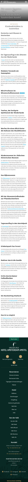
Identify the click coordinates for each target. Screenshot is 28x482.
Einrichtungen (14, 396)
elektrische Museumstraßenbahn (15, 208)
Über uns (14, 409)
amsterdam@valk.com (14, 454)
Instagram (14, 471)
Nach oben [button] (14, 339)
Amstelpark (6, 226)
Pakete (14, 385)
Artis (3, 60)
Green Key (20, 357)
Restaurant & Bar (14, 378)
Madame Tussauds (10, 79)
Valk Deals (14, 424)
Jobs (14, 412)
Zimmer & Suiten (14, 375)
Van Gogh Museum (5, 47)
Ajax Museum (13, 283)
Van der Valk (14, 363)
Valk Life (14, 437)
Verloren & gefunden (14, 403)
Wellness (14, 393)
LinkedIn (22, 471)
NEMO (22, 93)
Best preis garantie (7, 357)
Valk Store (14, 431)
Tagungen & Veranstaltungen (14, 381)
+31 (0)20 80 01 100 (14, 448)
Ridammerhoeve (7, 318)
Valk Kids (14, 406)
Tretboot (7, 265)
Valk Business (14, 434)
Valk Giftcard (14, 427)
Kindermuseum (5, 162)
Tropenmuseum (5, 45)
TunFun (10, 117)
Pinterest (14, 474)
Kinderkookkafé (13, 300)
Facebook (5, 471)
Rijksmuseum (6, 178)
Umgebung (14, 400)
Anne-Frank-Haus (11, 43)
